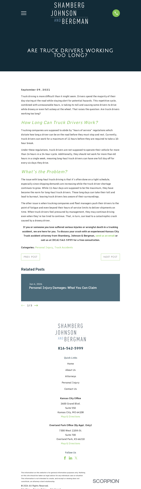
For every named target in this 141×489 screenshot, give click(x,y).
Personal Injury (44, 247)
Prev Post (30, 257)
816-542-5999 (70, 348)
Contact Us (70, 389)
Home (70, 363)
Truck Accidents (64, 247)
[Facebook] (65, 458)
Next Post (110, 257)
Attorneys (70, 376)
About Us (70, 370)
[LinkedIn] (70, 458)
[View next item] (36, 305)
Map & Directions (70, 416)
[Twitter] (76, 458)
